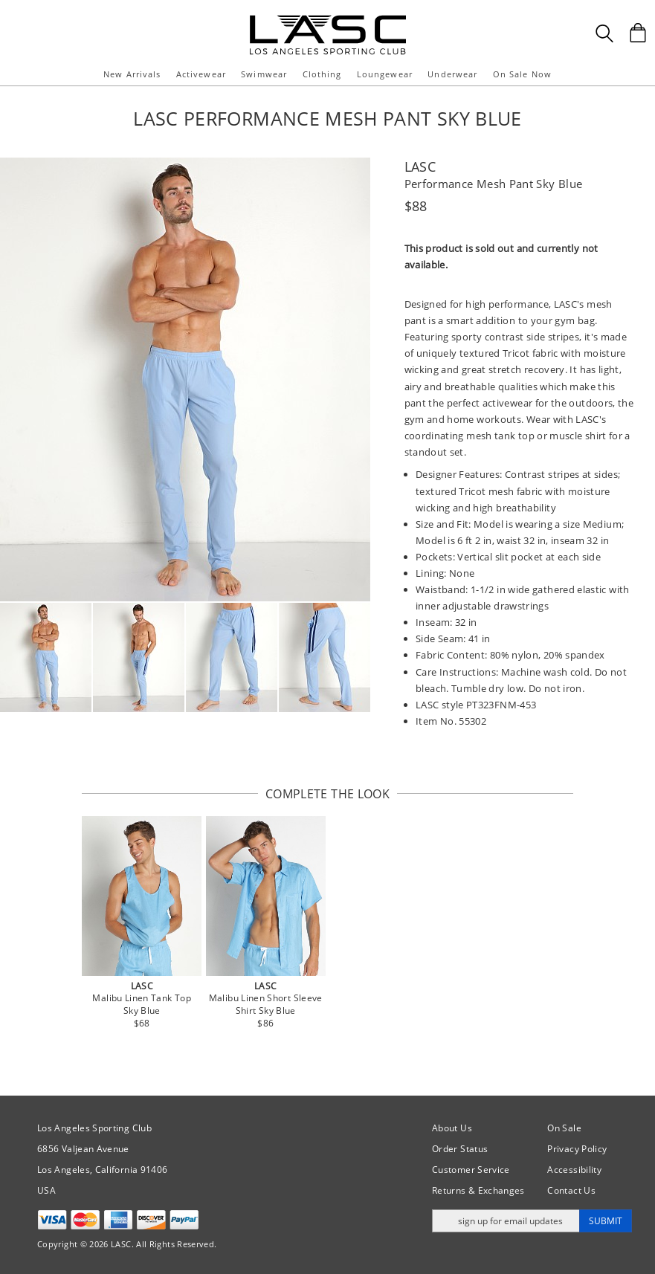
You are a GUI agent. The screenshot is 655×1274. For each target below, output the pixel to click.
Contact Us (571, 1190)
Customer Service (471, 1169)
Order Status (460, 1148)
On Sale (564, 1128)
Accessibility (574, 1169)
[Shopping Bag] (638, 32)
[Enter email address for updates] (506, 1220)
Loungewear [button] (385, 74)
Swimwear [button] (264, 74)
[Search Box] (604, 33)
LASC (420, 166)
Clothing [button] (322, 74)
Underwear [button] (452, 74)
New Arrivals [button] (132, 74)
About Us (452, 1128)
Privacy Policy (577, 1148)
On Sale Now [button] (522, 74)
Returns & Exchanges (478, 1190)
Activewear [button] (201, 74)
